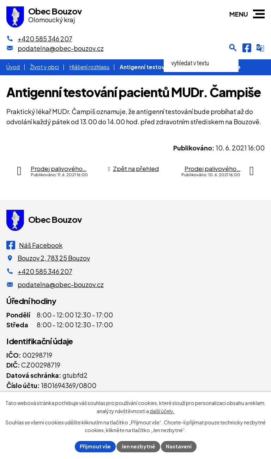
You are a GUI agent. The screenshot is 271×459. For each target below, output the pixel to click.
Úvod (13, 67)
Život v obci (44, 67)
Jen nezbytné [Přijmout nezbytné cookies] (138, 446)
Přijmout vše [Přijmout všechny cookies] (95, 446)
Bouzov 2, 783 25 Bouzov (54, 258)
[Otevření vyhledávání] (233, 47)
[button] (259, 14)
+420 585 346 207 (45, 271)
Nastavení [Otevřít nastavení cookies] (179, 446)
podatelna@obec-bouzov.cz (61, 284)
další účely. (162, 411)
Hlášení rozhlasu (89, 67)
